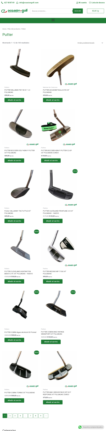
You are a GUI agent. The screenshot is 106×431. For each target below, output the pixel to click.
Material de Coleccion (15, 319)
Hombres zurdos (13, 341)
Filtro (99, 327)
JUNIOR (10, 303)
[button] (53, 20)
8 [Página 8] (35, 285)
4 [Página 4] (20, 285)
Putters (11, 308)
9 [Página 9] (40, 285)
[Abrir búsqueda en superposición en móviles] (56, 10)
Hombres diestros (14, 336)
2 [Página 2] (9, 285)
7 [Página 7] (30, 285)
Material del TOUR (14, 313)
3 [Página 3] (15, 285)
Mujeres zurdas (12, 357)
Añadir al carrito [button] (16, 96)
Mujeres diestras (13, 351)
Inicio (4, 29)
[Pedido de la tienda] (90, 43)
